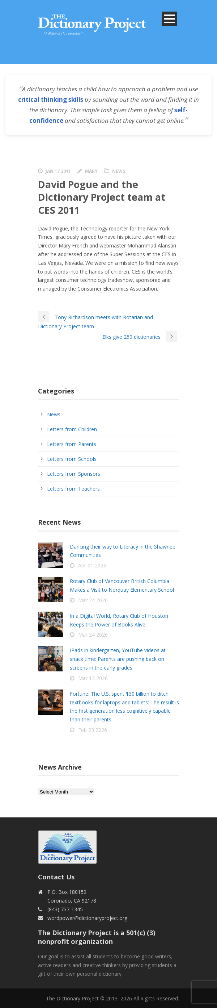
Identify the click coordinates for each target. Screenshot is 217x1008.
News (118, 171)
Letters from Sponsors (73, 473)
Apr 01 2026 (92, 565)
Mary (91, 171)
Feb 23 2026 (92, 729)
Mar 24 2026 (93, 600)
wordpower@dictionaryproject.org (87, 918)
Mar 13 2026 (93, 678)
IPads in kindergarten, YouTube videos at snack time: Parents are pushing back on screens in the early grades (118, 659)
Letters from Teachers (73, 488)
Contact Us (56, 876)
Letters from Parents (71, 444)
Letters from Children (72, 429)
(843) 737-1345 (65, 909)
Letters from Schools (72, 458)
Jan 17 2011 (58, 171)
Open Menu (169, 19)
